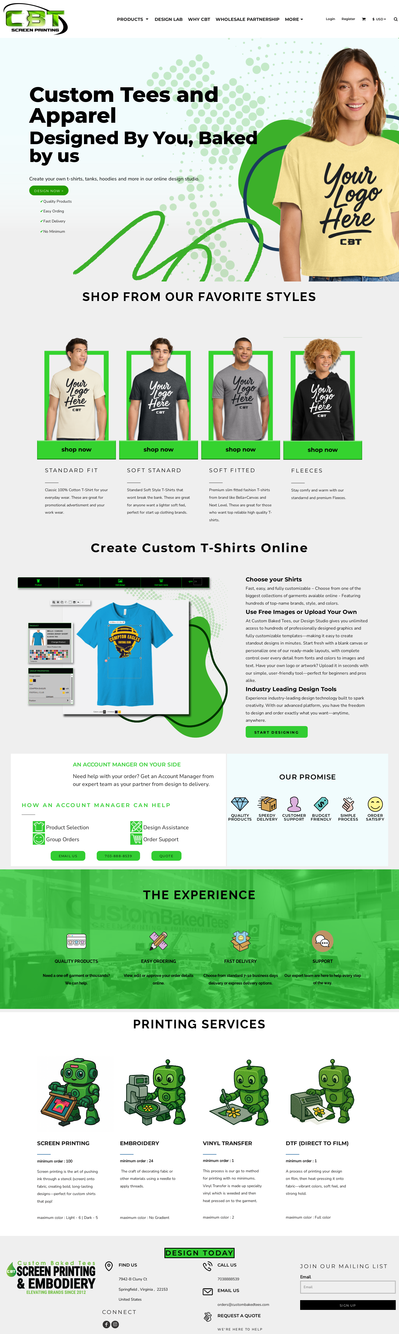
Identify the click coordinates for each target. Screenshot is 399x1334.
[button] (364, 19)
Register (348, 19)
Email (305, 1277)
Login (330, 19)
